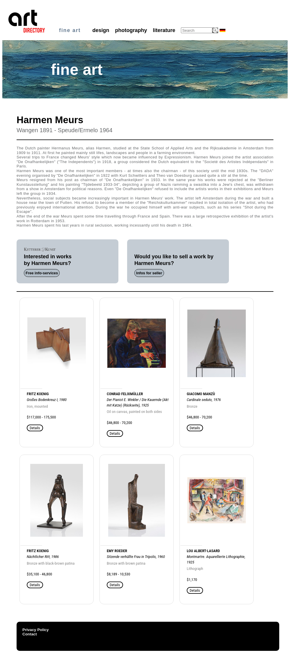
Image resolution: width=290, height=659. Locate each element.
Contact (29, 634)
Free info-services (42, 273)
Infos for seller (149, 273)
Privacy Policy (35, 630)
